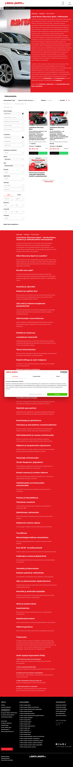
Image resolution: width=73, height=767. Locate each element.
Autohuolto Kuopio (61, 707)
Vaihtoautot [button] (9, 107)
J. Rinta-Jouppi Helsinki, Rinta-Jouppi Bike (30, 709)
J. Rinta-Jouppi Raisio (25, 734)
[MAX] (19, 205)
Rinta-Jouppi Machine (7, 731)
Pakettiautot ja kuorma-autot (14, 121)
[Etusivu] (12, 3)
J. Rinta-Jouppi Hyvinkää (25, 711)
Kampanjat (4, 721)
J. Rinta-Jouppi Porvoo (25, 732)
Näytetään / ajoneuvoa (48, 180)
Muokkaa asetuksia (36, 394)
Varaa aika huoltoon (61, 715)
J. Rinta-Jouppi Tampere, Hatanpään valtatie (31, 740)
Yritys (3, 702)
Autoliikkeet (24, 702)
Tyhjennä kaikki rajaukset (27, 100)
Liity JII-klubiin (7, 749)
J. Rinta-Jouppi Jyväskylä (26, 717)
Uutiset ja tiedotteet (6, 723)
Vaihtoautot (35, 13)
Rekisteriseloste (5, 756)
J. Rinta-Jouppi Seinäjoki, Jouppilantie (29, 738)
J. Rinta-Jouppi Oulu (24, 728)
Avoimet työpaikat (6, 707)
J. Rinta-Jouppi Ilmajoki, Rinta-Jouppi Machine (31, 715)
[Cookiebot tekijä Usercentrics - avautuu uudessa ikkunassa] (61, 372)
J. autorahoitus (47, 78)
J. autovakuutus (60, 78)
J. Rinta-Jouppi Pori (24, 730)
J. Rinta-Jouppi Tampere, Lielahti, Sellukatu (30, 742)
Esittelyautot (14, 141)
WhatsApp (42, 153)
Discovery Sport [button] (21, 104)
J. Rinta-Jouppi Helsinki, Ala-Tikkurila (29, 707)
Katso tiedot (33, 153)
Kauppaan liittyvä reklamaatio (9, 712)
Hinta (8, 194)
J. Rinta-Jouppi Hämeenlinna (27, 713)
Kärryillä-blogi (4, 725)
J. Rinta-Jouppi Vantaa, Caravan (27, 747)
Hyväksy (57, 394)
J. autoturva (58, 80)
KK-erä (19, 194)
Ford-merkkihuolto (61, 711)
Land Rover (42, 13)
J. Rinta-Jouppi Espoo (25, 705)
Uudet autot (14, 145)
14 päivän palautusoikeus (7, 714)
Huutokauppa (5, 729)
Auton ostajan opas (6, 727)
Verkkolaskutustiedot (6, 717)
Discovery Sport (50, 13)
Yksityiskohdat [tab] (36, 376)
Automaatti (14, 185)
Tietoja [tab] (58, 376)
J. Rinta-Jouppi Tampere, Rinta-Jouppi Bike (30, 744)
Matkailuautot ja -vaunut (14, 117)
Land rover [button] (8, 104)
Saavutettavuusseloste (7, 760)
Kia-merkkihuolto (60, 713)
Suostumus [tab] (15, 376)
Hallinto (3, 705)
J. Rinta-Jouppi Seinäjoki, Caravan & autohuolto (31, 736)
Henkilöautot (14, 113)
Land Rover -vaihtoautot (46, 84)
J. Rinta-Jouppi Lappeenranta (27, 726)
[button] (11, 224)
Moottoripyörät (14, 125)
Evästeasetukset (5, 758)
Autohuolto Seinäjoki (61, 709)
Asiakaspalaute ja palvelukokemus (5, 710)
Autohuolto (60, 702)
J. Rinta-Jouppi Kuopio (25, 721)
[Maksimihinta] (19, 199)
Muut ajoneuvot (14, 129)
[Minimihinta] (8, 199)
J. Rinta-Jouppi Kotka (25, 719)
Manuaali (14, 189)
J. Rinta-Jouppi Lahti (24, 724)
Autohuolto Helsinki (61, 705)
